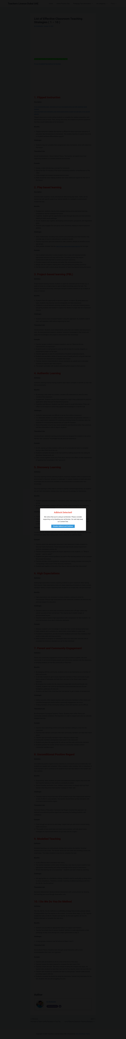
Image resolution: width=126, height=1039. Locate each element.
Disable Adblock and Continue (63, 526)
